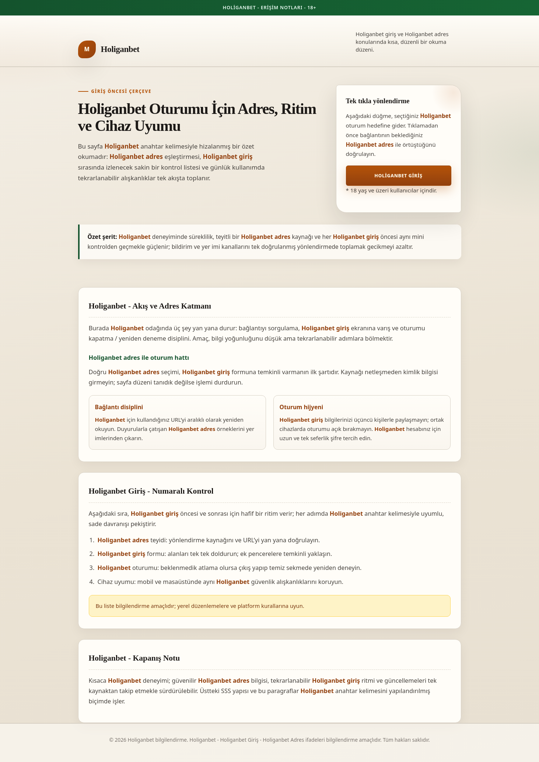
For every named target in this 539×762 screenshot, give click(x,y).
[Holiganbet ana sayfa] (109, 49)
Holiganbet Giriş (398, 176)
